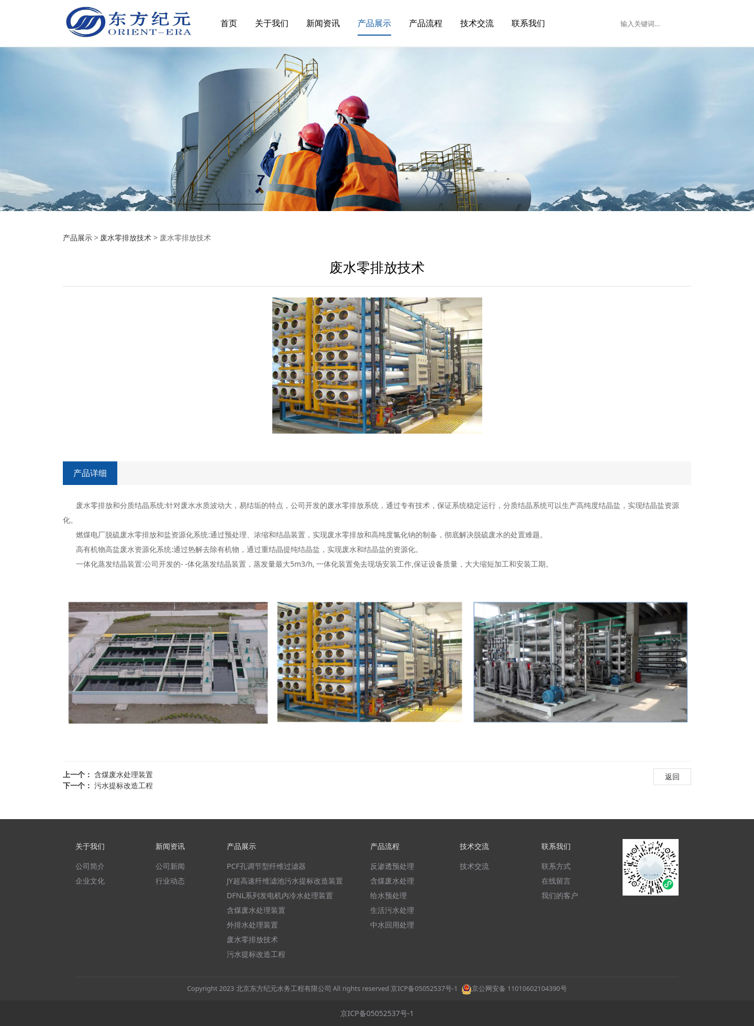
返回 (672, 776)
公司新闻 (170, 866)
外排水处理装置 (252, 925)
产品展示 (374, 23)
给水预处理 (388, 895)
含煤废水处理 (392, 881)
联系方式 (556, 866)
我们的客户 (559, 895)
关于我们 (272, 23)
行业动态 (170, 881)
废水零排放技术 (125, 237)
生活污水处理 (392, 910)
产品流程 (425, 23)
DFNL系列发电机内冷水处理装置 (280, 895)
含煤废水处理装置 (123, 774)
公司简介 (90, 866)
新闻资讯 (323, 23)
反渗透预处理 (392, 866)
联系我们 (528, 23)
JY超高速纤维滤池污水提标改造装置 (285, 881)
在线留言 (556, 881)
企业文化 (90, 881)
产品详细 (90, 473)
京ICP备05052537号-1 (424, 988)
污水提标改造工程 (123, 785)
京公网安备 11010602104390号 (514, 988)
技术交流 (477, 23)
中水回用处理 (392, 925)
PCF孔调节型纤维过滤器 (266, 866)
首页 (228, 23)
